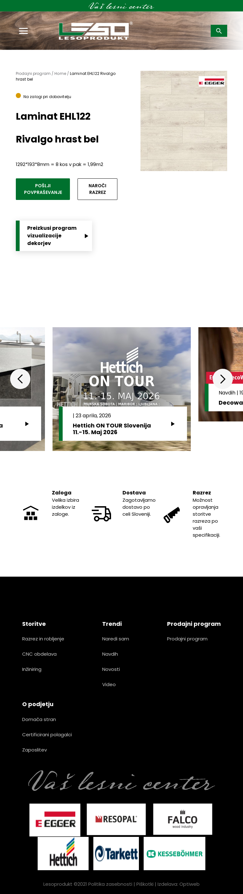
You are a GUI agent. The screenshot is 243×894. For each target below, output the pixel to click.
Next (223, 379)
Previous (20, 379)
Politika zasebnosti (110, 884)
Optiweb (189, 884)
